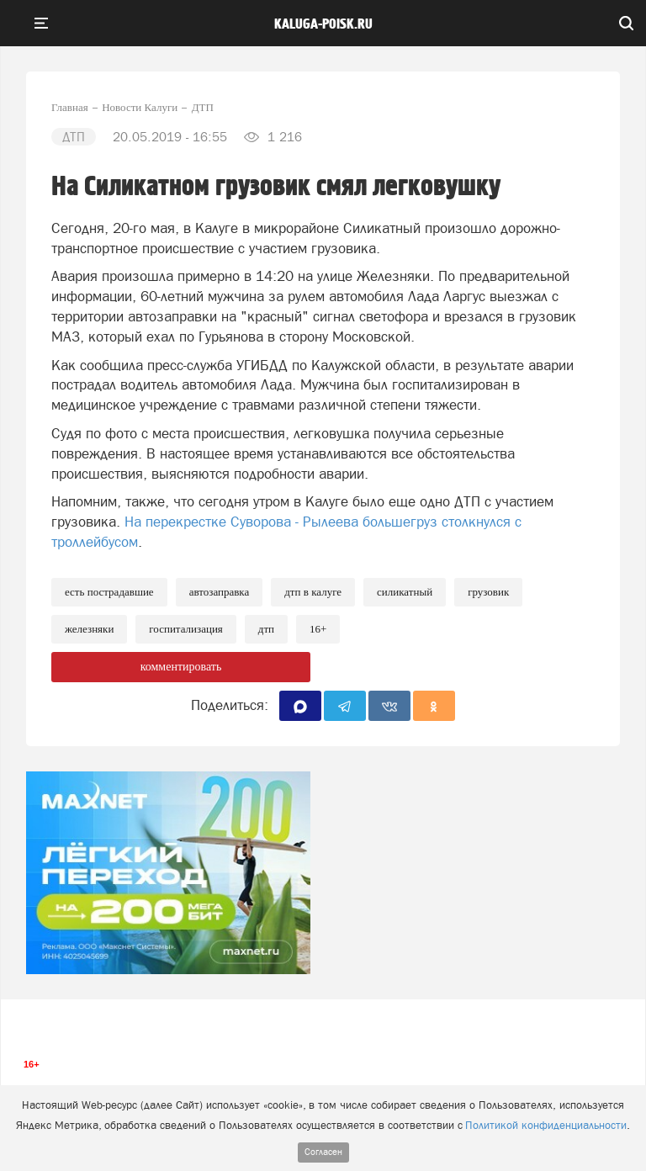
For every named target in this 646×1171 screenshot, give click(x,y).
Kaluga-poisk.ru (323, 24)
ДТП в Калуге (313, 592)
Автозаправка (219, 592)
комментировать (181, 666)
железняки (89, 629)
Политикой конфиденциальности (546, 1125)
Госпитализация (185, 629)
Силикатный (404, 592)
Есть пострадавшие (109, 592)
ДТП (266, 629)
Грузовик (488, 592)
